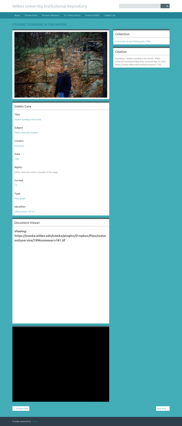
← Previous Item (20, 408)
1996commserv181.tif (24, 212)
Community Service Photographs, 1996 (132, 41)
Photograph (19, 198)
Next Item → (163, 408)
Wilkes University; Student (26, 133)
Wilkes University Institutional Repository (49, 6)
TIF (15, 185)
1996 (16, 159)
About (17, 15)
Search (167, 6)
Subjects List (109, 15)
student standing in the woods (39, 24)
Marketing (19, 146)
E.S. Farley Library (72, 15)
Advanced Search (163, 6)
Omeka (34, 421)
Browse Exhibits (92, 15)
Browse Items (31, 15)
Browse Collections (50, 15)
